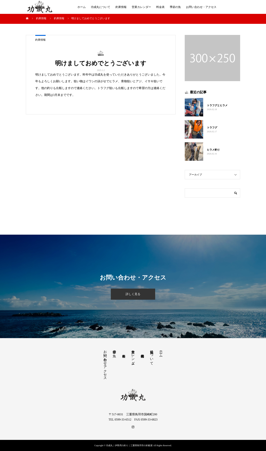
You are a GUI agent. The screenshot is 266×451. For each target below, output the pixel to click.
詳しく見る (133, 294)
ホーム (81, 7)
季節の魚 (175, 7)
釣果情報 (121, 7)
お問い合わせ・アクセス (201, 7)
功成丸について (100, 7)
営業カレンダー (141, 7)
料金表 (160, 7)
